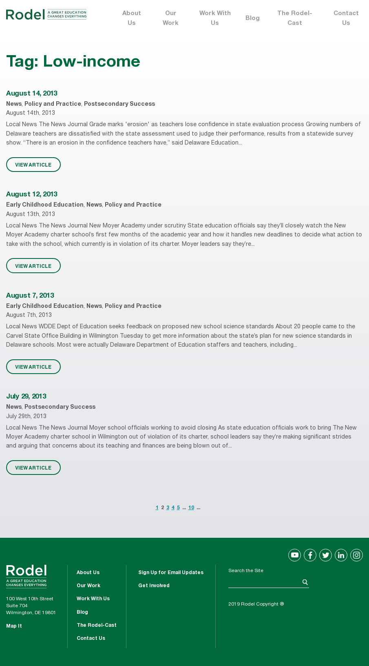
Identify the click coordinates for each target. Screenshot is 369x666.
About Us (131, 19)
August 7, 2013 (29, 296)
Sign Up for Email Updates (170, 572)
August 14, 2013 (31, 94)
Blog (252, 19)
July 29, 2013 (26, 397)
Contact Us (346, 19)
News (14, 104)
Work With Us (215, 19)
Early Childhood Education (45, 205)
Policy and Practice (52, 104)
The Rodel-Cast (294, 19)
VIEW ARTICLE (33, 164)
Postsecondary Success (119, 104)
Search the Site (245, 570)
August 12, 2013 (31, 195)
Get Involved (154, 586)
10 (191, 508)
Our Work (171, 19)
